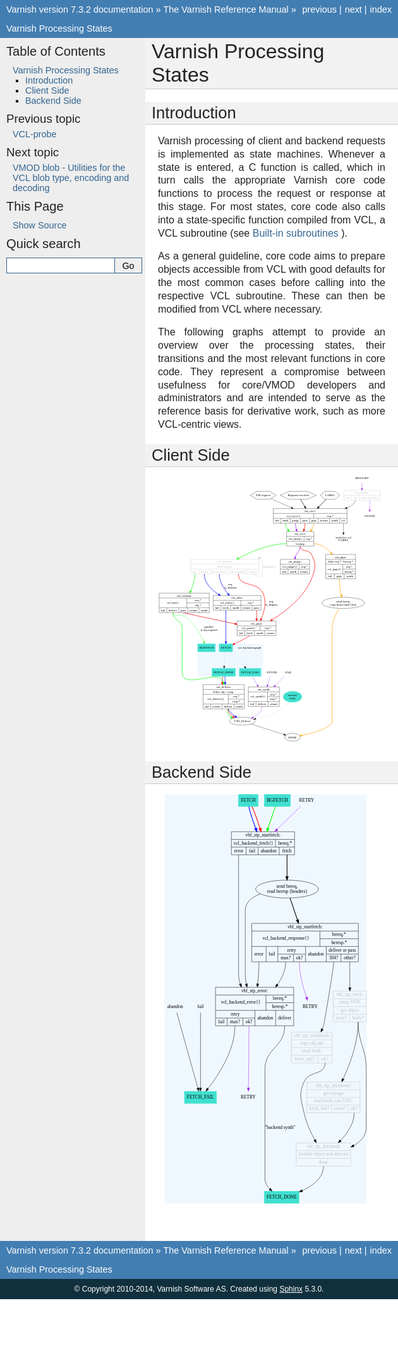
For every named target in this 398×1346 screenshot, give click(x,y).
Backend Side (53, 101)
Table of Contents (56, 51)
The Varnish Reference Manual (226, 9)
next (353, 9)
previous (319, 9)
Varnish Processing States (59, 28)
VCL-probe (35, 134)
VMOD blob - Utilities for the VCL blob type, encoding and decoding (71, 178)
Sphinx (291, 1289)
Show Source (40, 225)
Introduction (49, 80)
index (381, 9)
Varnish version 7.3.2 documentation (80, 9)
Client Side (47, 90)
